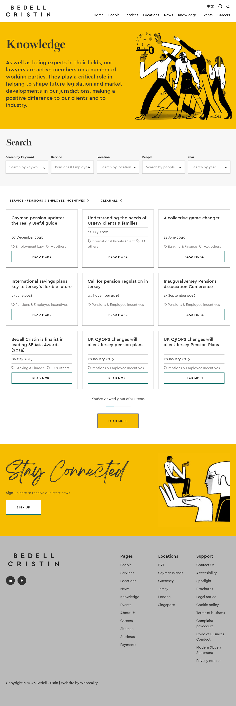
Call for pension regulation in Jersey (118, 283)
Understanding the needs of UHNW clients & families (117, 220)
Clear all (111, 200)
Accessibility (206, 573)
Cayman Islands (170, 573)
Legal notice (206, 596)
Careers (223, 15)
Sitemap (127, 628)
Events (207, 15)
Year (191, 157)
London (164, 596)
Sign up (23, 507)
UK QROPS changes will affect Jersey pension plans (115, 341)
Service (56, 157)
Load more (118, 421)
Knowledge (187, 15)
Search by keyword (20, 157)
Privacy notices (208, 660)
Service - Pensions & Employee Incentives (50, 200)
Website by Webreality (79, 683)
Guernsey (166, 581)
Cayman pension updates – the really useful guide (40, 220)
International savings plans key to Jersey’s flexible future (42, 283)
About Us (127, 612)
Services (131, 15)
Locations (151, 15)
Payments (128, 644)
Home (98, 15)
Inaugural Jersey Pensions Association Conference (190, 283)
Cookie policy (207, 604)
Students (127, 636)
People (114, 15)
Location (103, 157)
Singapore (166, 604)
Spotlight (203, 581)
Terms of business (210, 612)
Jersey (163, 588)
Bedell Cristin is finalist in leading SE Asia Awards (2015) (38, 344)
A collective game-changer (192, 218)
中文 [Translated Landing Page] (210, 6)
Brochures (204, 588)
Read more (42, 257)
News (168, 15)
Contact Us (205, 565)
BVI (161, 565)
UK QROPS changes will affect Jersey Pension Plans (191, 341)
